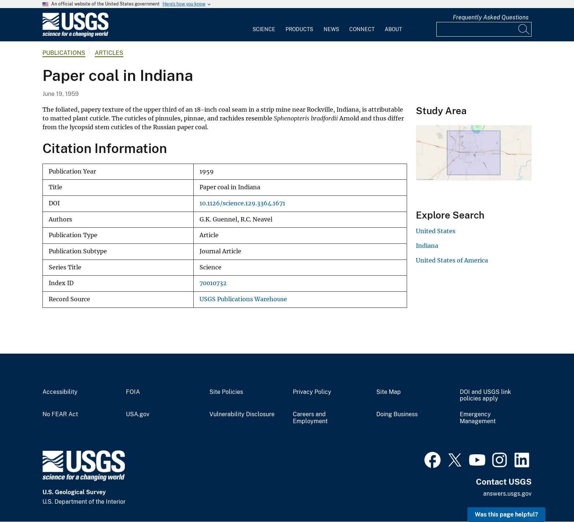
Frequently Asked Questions (491, 17)
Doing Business (397, 414)
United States (435, 231)
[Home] (75, 35)
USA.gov (137, 414)
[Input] (484, 29)
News (331, 29)
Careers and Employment (310, 418)
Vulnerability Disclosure (242, 414)
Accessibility (60, 392)
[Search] (524, 29)
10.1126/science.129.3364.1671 (242, 203)
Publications (63, 52)
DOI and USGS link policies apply (485, 395)
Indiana (427, 245)
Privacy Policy (312, 392)
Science (264, 29)
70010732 (213, 283)
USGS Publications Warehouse (243, 299)
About (393, 29)
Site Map (388, 392)
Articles (109, 52)
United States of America (452, 260)
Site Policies (226, 392)
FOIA (133, 392)
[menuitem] (263, 24)
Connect (361, 29)
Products (299, 29)
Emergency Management (478, 418)
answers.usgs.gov (507, 493)
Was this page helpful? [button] (506, 514)
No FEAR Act (60, 414)
